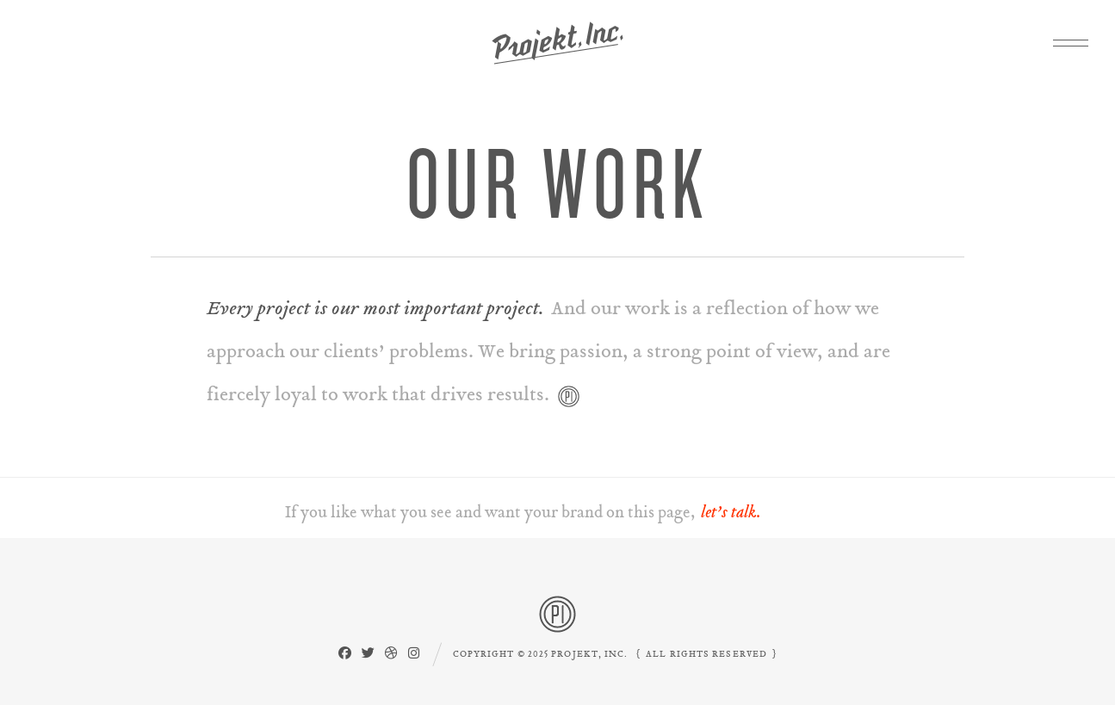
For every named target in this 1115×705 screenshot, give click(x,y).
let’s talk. (731, 512)
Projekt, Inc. (557, 43)
